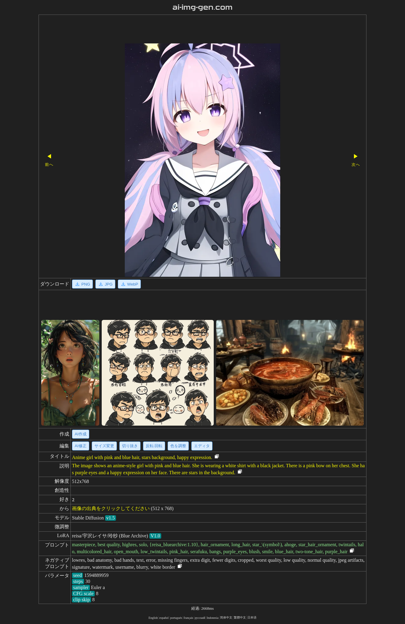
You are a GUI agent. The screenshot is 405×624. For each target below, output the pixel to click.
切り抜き (130, 446)
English (153, 617)
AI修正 (81, 446)
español (164, 617)
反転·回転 (154, 446)
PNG (82, 284)
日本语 (252, 617)
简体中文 (226, 617)
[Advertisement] (192, 29)
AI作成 (81, 434)
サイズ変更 (104, 446)
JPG (105, 284)
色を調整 (178, 446)
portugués (176, 617)
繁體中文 (240, 617)
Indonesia (213, 617)
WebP (129, 284)
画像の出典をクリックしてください (111, 508)
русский (200, 617)
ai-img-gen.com (202, 7)
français (188, 617)
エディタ (202, 446)
